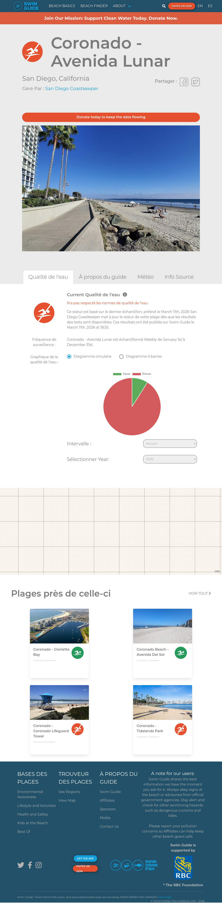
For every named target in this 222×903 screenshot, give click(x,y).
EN (200, 6)
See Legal (165, 897)
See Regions (69, 792)
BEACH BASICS (62, 6)
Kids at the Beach (32, 823)
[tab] (48, 276)
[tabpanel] (111, 379)
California (74, 78)
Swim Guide (110, 792)
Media (105, 818)
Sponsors (108, 809)
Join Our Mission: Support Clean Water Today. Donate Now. (111, 18)
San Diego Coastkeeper (71, 88)
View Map (67, 800)
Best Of (23, 832)
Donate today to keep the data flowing (111, 117)
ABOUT (119, 6)
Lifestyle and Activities (36, 806)
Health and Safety (32, 814)
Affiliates (107, 800)
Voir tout (200, 593)
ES (210, 6)
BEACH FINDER (94, 6)
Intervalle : (79, 443)
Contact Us (109, 826)
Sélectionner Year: (88, 459)
